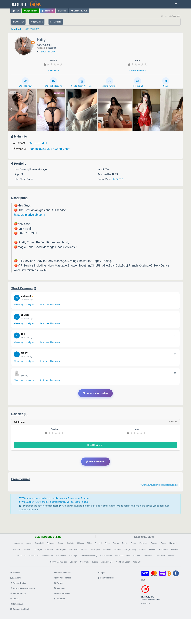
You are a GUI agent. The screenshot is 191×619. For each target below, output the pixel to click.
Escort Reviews (79, 11)
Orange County (130, 549)
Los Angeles (61, 549)
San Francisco (106, 556)
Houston (27, 549)
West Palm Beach (123, 562)
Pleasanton (163, 549)
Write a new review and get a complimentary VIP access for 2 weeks (54, 498)
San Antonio (61, 556)
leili (23, 334)
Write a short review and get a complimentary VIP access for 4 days (53, 502)
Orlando (143, 549)
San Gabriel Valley (122, 556)
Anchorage (18, 543)
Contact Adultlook (19, 609)
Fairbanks (143, 543)
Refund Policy (18, 593)
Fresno (163, 543)
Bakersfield (39, 543)
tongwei (25, 353)
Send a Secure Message (81, 82)
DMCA (14, 599)
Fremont (154, 543)
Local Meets (55, 22)
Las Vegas (38, 549)
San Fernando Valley (89, 556)
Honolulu (16, 549)
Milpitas (84, 549)
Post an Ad (47, 11)
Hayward (173, 543)
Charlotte (70, 543)
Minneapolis (95, 549)
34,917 (118, 179)
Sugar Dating (37, 22)
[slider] (55, 64)
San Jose (136, 556)
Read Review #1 (95, 445)
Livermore (49, 549)
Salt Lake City (47, 556)
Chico (89, 543)
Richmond (21, 556)
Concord (98, 543)
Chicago (80, 543)
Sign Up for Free (106, 578)
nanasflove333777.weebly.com (50, 148)
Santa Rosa (160, 556)
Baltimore (50, 543)
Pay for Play (18, 22)
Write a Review (25, 82)
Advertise (59, 599)
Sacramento (33, 556)
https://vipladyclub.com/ (29, 214)
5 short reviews (137, 70)
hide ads (176, 16)
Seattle (171, 556)
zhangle (25, 315)
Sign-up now (30, 11)
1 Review (53, 70)
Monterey (107, 549)
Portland (174, 549)
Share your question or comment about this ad (159, 485)
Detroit (124, 543)
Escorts (62, 11)
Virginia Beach (107, 562)
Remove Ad (16, 604)
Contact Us (145, 603)
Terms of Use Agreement (22, 588)
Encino (133, 543)
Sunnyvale (84, 562)
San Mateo (148, 556)
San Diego (73, 556)
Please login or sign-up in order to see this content (37, 304)
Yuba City (137, 562)
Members (59, 588)
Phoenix (152, 549)
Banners (15, 578)
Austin (28, 543)
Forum (58, 583)
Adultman (19, 422)
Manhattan (73, 549)
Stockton (73, 562)
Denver (116, 543)
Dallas (107, 543)
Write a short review (53, 82)
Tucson (95, 562)
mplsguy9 (27, 296)
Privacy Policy (18, 583)
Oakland (117, 549)
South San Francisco (58, 562)
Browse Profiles (62, 578)
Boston (60, 543)
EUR (144, 580)
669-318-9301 (32, 29)
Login (16, 11)
